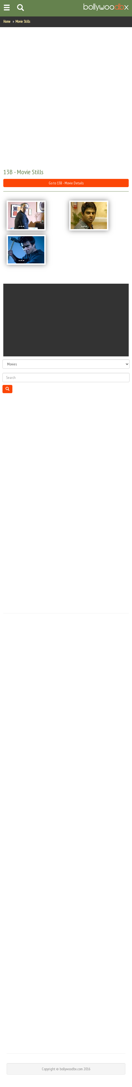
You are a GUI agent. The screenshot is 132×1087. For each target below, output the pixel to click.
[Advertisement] (65, 98)
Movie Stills (22, 21)
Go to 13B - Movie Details (66, 183)
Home (6, 21)
